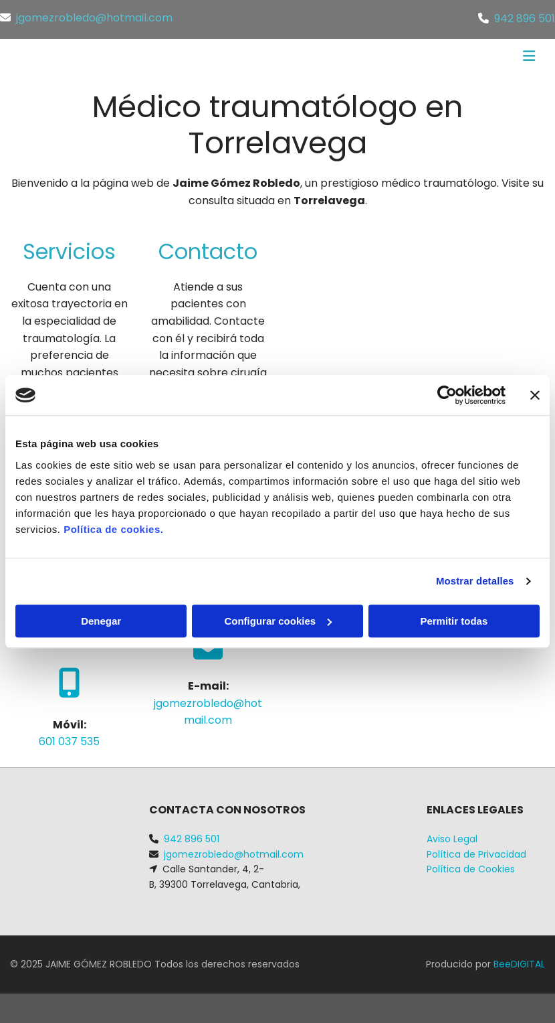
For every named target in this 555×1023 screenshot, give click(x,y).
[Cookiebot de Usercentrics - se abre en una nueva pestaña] (447, 395)
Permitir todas (453, 621)
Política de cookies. (113, 529)
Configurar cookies (278, 621)
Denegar (101, 621)
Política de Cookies (471, 869)
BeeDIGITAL (519, 964)
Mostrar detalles (475, 580)
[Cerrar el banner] (535, 395)
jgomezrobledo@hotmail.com (94, 17)
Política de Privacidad (476, 854)
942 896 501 (524, 18)
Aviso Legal (452, 839)
